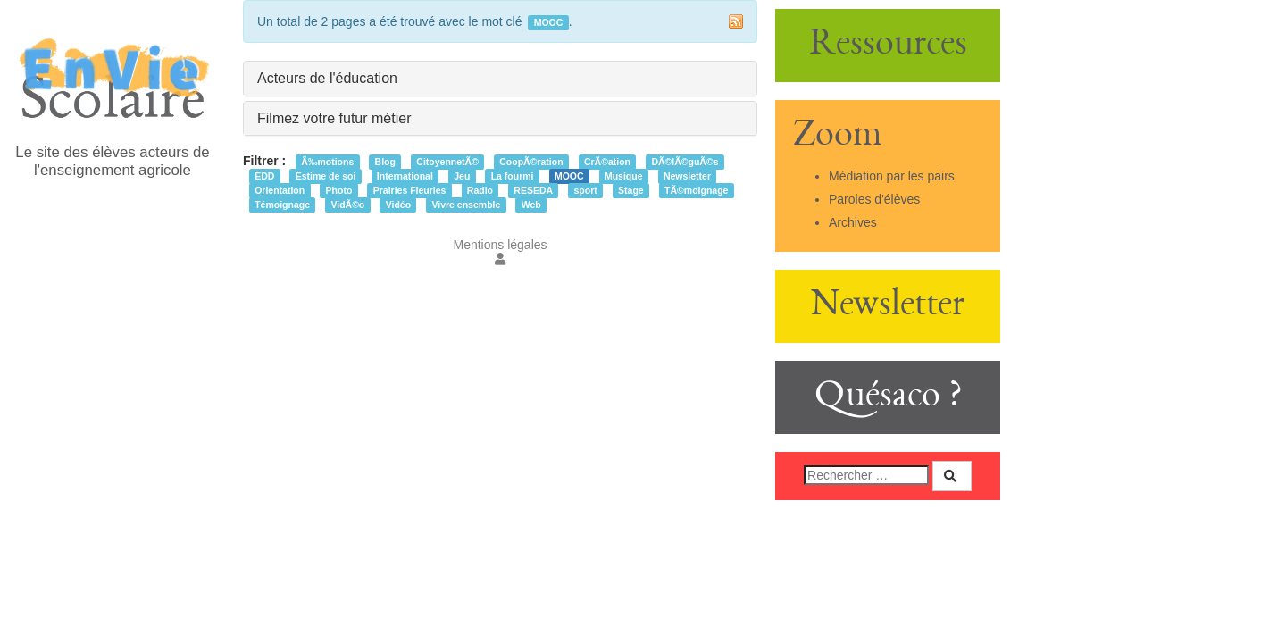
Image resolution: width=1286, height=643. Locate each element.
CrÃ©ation (607, 161)
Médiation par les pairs (892, 176)
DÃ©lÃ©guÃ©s (684, 161)
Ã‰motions (327, 161)
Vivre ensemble (465, 204)
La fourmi (512, 176)
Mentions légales (500, 245)
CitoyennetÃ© (447, 161)
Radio (480, 190)
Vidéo (398, 204)
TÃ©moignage (696, 190)
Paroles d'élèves (874, 199)
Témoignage (282, 204)
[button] (500, 259)
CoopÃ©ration (531, 161)
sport (585, 190)
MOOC (569, 176)
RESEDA (533, 190)
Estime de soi (326, 176)
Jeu (462, 176)
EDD (264, 176)
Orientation (280, 190)
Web (531, 204)
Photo (339, 190)
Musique (624, 176)
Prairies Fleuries (410, 190)
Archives (853, 222)
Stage (631, 190)
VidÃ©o (347, 204)
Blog (385, 161)
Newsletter (687, 176)
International (405, 176)
